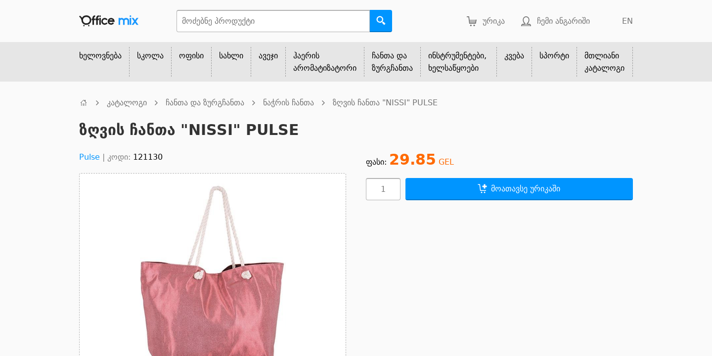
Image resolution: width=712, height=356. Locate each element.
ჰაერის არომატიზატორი (324, 62)
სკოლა (150, 55)
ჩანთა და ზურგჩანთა (392, 62)
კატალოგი (127, 102)
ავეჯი (268, 55)
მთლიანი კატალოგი (604, 62)
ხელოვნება (100, 55)
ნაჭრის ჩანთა (288, 102)
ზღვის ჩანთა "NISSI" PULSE (385, 102)
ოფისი (191, 55)
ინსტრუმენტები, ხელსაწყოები (457, 62)
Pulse (89, 157)
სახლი (231, 55)
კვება (514, 55)
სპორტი (554, 55)
